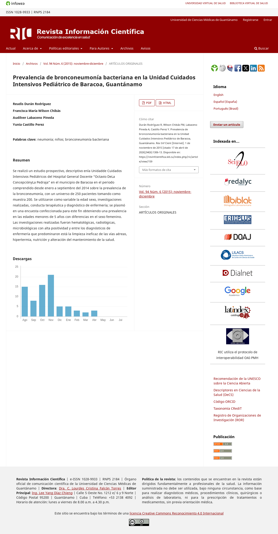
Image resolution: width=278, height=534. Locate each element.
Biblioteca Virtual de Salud (249, 3)
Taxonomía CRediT (228, 408)
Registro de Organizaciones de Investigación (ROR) (237, 417)
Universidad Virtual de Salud (205, 3)
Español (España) (225, 102)
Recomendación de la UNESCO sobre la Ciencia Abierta (237, 380)
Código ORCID (224, 401)
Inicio (16, 63)
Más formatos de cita (156, 170)
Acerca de (31, 48)
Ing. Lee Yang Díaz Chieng (52, 493)
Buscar (261, 48)
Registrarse (250, 20)
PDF (148, 103)
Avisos (145, 48)
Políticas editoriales (64, 48)
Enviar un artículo (226, 124)
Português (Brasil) (226, 108)
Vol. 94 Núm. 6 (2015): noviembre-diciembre (73, 63)
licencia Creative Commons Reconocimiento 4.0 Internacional (177, 513)
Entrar (268, 20)
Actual (11, 48)
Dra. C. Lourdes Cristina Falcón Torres (90, 488)
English (218, 95)
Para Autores (100, 48)
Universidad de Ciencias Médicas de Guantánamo (204, 20)
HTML (166, 103)
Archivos (126, 48)
